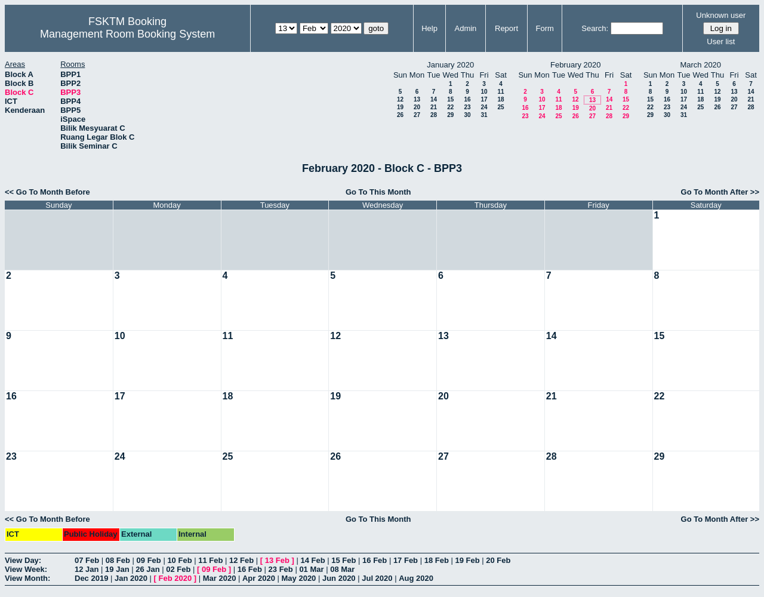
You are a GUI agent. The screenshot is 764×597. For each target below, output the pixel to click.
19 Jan (117, 569)
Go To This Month (378, 191)
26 (400, 115)
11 (500, 91)
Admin (465, 28)
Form (545, 28)
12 (400, 99)
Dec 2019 (91, 578)
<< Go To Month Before (47, 191)
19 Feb (467, 560)
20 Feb (498, 560)
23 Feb (281, 569)
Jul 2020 (377, 578)
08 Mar (342, 569)
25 (500, 107)
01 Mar (311, 569)
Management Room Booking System (127, 34)
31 (483, 115)
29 (450, 115)
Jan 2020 (131, 578)
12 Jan (86, 569)
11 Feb (210, 560)
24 (483, 107)
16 (467, 99)
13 (417, 99)
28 (433, 115)
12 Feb (241, 560)
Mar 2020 (219, 578)
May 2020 (299, 578)
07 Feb (87, 560)
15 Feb (343, 560)
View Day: (23, 560)
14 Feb (312, 560)
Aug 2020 (416, 578)
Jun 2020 (339, 578)
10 (483, 91)
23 (467, 107)
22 (450, 107)
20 (417, 107)
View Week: (26, 569)
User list (721, 41)
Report (506, 28)
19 (400, 107)
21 (433, 107)
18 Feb (436, 560)
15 (450, 99)
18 (500, 99)
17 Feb (405, 560)
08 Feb (118, 560)
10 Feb (179, 560)
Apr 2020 (258, 578)
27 (417, 115)
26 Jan (147, 569)
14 (433, 99)
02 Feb (178, 569)
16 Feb (374, 560)
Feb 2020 (175, 578)
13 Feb (277, 560)
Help (429, 28)
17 (483, 99)
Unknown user (720, 15)
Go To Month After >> (720, 191)
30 (467, 115)
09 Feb (149, 560)
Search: (594, 28)
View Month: (27, 578)
